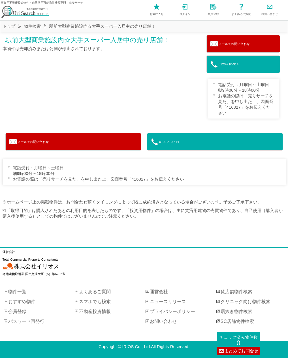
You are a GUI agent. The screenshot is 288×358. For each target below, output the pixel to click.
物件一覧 (17, 291)
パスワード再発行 (26, 321)
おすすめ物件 (21, 301)
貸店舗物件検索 (236, 291)
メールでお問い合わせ (234, 44)
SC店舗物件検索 (237, 321)
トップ (9, 26)
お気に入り (157, 14)
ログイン (185, 14)
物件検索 (32, 26)
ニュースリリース (168, 301)
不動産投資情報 (95, 311)
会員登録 (213, 14)
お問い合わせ (269, 14)
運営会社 (159, 291)
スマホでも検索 (95, 301)
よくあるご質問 (241, 14)
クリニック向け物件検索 (245, 301)
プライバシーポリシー (172, 311)
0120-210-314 (228, 64)
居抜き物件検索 (236, 311)
